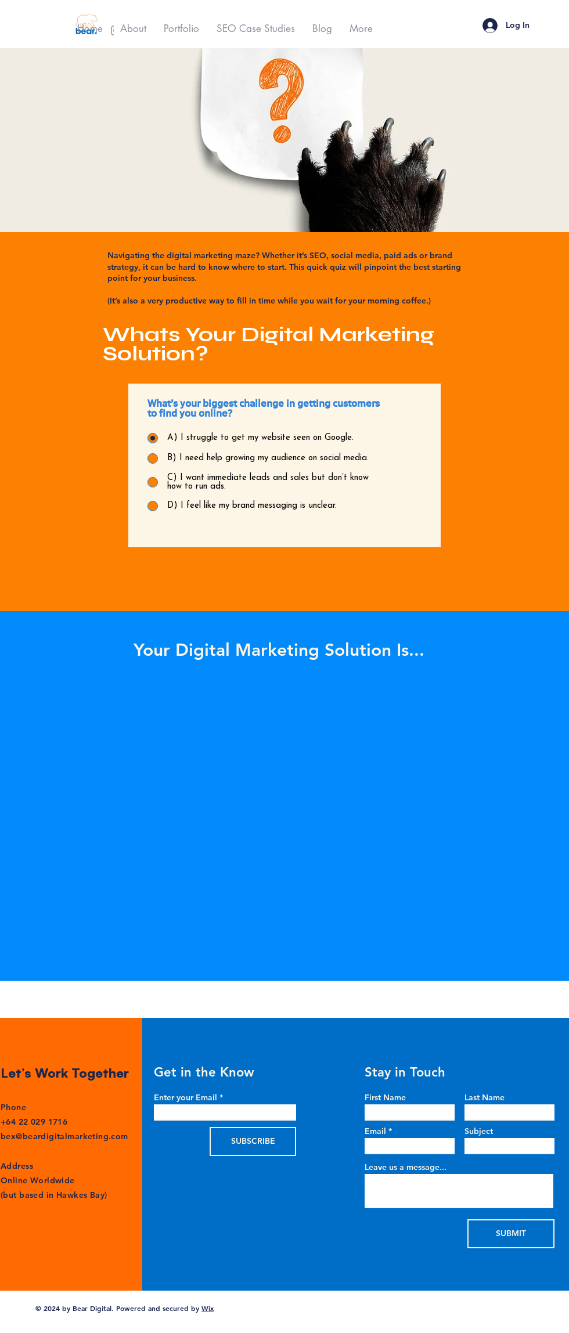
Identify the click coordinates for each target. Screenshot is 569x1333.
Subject (478, 1131)
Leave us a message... (405, 1167)
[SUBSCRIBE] (253, 1141)
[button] (181, 28)
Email (375, 1131)
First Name (385, 1097)
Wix (207, 1308)
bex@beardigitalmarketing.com (64, 1136)
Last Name (484, 1097)
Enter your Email (185, 1097)
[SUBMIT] (510, 1233)
